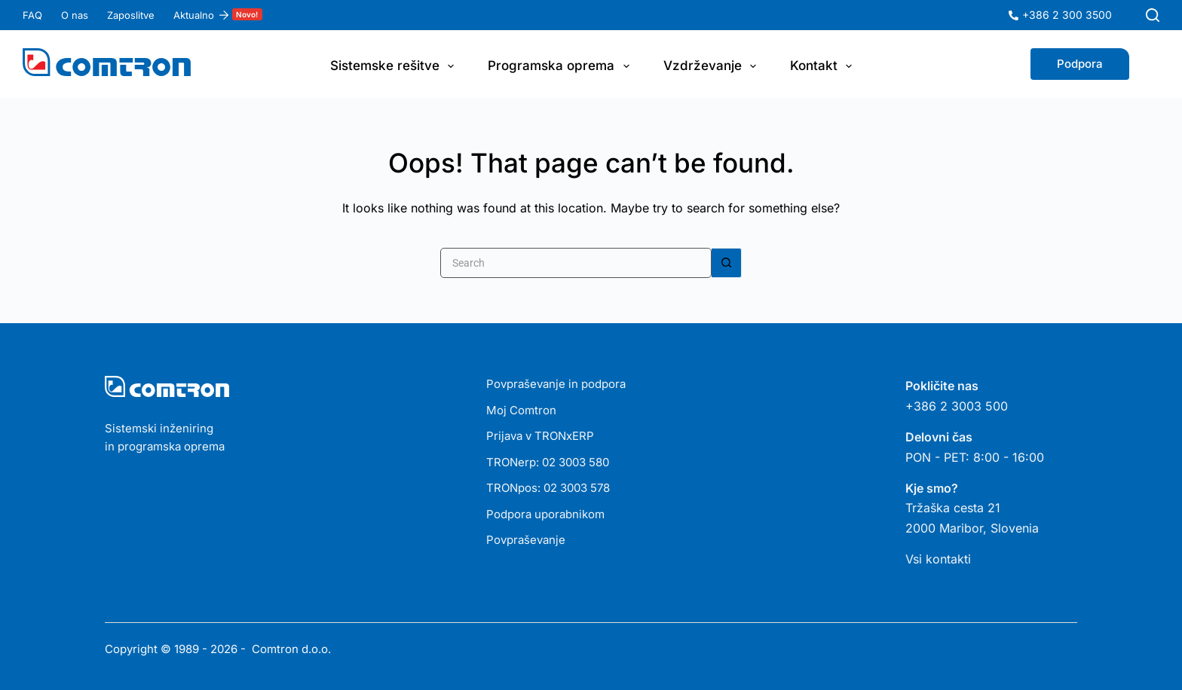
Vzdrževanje (712, 66)
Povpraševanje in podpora (556, 384)
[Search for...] (576, 263)
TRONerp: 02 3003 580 (547, 462)
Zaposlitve (131, 15)
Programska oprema (561, 66)
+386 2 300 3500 (1067, 14)
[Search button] (727, 263)
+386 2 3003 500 (956, 406)
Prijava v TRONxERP (540, 436)
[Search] (1152, 15)
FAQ (32, 15)
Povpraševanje (525, 540)
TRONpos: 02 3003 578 (548, 488)
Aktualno (217, 14)
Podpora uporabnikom (545, 514)
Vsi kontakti (938, 558)
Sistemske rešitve (395, 66)
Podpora (1080, 63)
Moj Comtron (521, 410)
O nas (74, 15)
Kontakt (824, 66)
